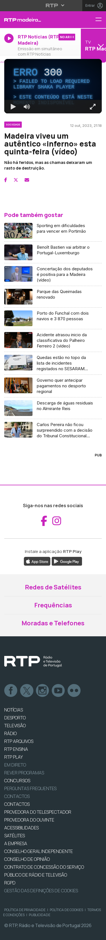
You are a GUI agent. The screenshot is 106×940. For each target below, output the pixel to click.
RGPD (10, 883)
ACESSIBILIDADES (21, 828)
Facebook (11, 690)
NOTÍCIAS (13, 710)
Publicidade (39, 914)
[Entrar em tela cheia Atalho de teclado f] (92, 106)
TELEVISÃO (15, 725)
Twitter (27, 690)
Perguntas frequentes (30, 788)
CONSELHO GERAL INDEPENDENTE (38, 851)
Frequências (53, 605)
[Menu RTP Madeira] (100, 20)
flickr (74, 690)
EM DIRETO (15, 765)
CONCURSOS (17, 780)
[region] (53, 86)
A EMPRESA (15, 843)
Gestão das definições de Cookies (41, 891)
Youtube (58, 690)
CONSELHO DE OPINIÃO (27, 859)
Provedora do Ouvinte (29, 820)
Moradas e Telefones (53, 623)
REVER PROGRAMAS (24, 773)
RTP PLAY (13, 757)
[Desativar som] (27, 106)
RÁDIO (10, 733)
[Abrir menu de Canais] (92, 45)
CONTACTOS (17, 804)
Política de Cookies (66, 909)
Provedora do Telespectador (37, 812)
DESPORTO (15, 718)
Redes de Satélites (53, 587)
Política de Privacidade (25, 909)
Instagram (42, 690)
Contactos (17, 796)
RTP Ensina (16, 749)
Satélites (14, 835)
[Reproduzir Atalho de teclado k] (13, 106)
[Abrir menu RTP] (53, 5)
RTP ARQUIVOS (18, 741)
